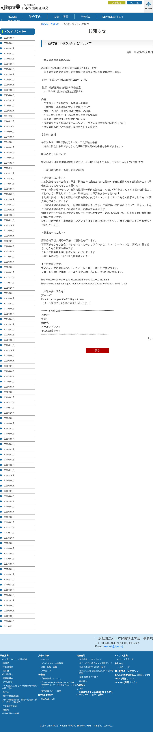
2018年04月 (9, 506)
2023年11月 (9, 173)
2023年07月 (9, 184)
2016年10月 (9, 590)
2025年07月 (9, 79)
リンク (79, 688)
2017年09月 (9, 543)
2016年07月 (9, 600)
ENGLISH (148, 8)
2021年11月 (9, 283)
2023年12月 (9, 168)
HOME (12, 16)
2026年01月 (9, 53)
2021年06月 (9, 309)
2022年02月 (9, 267)
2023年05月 (9, 194)
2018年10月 (9, 475)
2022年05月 (9, 251)
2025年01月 (9, 111)
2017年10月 (9, 538)
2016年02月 (9, 621)
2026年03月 (9, 48)
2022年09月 (9, 230)
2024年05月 (9, 147)
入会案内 (116, 2)
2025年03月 (9, 100)
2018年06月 (9, 496)
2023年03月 (9, 204)
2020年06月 (9, 371)
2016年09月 (9, 595)
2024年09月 (9, 132)
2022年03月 (9, 262)
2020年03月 (9, 387)
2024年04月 (9, 152)
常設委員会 (8, 674)
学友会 (6, 692)
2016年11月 (9, 585)
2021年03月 (9, 324)
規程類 (6, 710)
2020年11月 (9, 345)
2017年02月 (9, 569)
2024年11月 (9, 121)
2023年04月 (9, 199)
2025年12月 (9, 59)
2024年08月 (9, 137)
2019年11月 (9, 408)
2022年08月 (9, 236)
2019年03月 (9, 449)
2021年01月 (9, 335)
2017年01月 (9, 574)
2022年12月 (9, 215)
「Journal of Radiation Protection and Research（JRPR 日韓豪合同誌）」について (58, 684)
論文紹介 (83, 681)
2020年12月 (9, 340)
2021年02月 (9, 329)
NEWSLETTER (112, 16)
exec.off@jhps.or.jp (113, 646)
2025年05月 (9, 90)
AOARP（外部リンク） (126, 682)
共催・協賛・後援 (49, 667)
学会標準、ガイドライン (90, 659)
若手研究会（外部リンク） (127, 671)
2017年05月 (9, 553)
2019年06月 (9, 434)
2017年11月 (9, 533)
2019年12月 (9, 402)
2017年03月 (9, 564)
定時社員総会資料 (11, 713)
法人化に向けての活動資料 (15, 659)
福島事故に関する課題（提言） (93, 667)
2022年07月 (9, 241)
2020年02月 (9, 392)
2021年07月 (9, 303)
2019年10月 (9, 413)
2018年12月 (9, 465)
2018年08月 (9, 486)
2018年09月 (9, 480)
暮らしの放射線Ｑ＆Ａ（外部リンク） (96, 663)
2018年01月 (9, 522)
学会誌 (85, 16)
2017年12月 (9, 527)
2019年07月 (9, 428)
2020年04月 (9, 381)
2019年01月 (9, 460)
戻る (97, 350)
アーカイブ (46, 671)
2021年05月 (9, 314)
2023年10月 (9, 178)
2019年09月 (9, 418)
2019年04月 (9, 444)
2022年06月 (9, 246)
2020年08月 (9, 361)
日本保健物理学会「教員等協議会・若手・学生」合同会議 (19, 700)
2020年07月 (9, 366)
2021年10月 (9, 288)
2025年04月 (9, 95)
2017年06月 (9, 548)
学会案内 (35, 16)
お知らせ (54, 24)
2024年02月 (9, 158)
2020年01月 (9, 397)
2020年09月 (9, 355)
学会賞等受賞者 (10, 706)
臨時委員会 (8, 678)
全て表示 (8, 626)
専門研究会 (8, 682)
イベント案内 (121, 655)
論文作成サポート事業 (51, 691)
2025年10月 (9, 64)
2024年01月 (9, 163)
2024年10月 (9, 126)
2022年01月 (9, 272)
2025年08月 (9, 74)
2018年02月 (9, 517)
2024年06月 (9, 142)
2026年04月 (9, 43)
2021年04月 (9, 319)
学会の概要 (8, 667)
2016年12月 (9, 579)
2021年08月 (9, 298)
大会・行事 (61, 16)
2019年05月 (9, 439)
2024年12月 (9, 116)
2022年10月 (9, 225)
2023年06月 (9, 189)
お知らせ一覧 (124, 667)
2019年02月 (9, 454)
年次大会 (45, 659)
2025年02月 (9, 105)
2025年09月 (9, 69)
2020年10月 (9, 350)
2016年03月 (9, 616)
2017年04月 (9, 559)
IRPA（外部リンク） (125, 678)
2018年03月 (9, 512)
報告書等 (14, 21)
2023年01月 (9, 210)
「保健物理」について (51, 678)
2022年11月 (9, 220)
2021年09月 (9, 293)
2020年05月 (9, 376)
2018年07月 (9, 491)
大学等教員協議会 (11, 696)
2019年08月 (9, 423)
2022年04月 (9, 256)
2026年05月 (9, 38)
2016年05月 (9, 611)
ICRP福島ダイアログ (88, 677)
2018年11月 (9, 470)
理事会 (6, 671)
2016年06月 (9, 605)
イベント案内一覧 (126, 659)
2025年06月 (9, 85)
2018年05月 (9, 501)
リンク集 (134, 2)
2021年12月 (9, 277)
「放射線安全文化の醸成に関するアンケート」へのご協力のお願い (94, 693)
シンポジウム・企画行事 (52, 663)
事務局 (6, 663)
